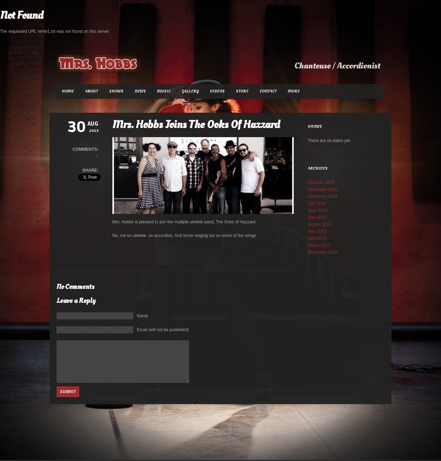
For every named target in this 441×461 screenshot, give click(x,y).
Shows (116, 91)
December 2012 (322, 252)
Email (163, 329)
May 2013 (317, 231)
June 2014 (317, 210)
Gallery (190, 91)
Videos (217, 91)
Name (142, 315)
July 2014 (317, 203)
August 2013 (319, 224)
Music (164, 91)
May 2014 (317, 217)
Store (242, 91)
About (91, 91)
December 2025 (322, 189)
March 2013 (319, 245)
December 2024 (322, 196)
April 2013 (317, 238)
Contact (268, 91)
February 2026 (321, 182)
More (294, 91)
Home (68, 91)
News (140, 91)
